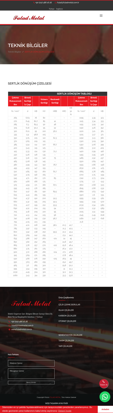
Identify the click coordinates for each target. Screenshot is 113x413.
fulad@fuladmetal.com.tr (67, 2)
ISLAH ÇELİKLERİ (66, 310)
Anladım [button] (105, 409)
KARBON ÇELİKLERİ (67, 316)
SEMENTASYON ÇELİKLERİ (70, 335)
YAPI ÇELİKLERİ (65, 346)
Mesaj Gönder (31, 382)
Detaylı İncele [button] (64, 411)
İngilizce (59, 9)
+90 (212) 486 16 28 (42, 2)
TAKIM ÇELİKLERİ (66, 341)
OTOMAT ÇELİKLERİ (67, 321)
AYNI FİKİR (56, 403)
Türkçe (51, 9)
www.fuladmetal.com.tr (21, 329)
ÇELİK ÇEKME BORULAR (69, 305)
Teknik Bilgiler (14, 52)
